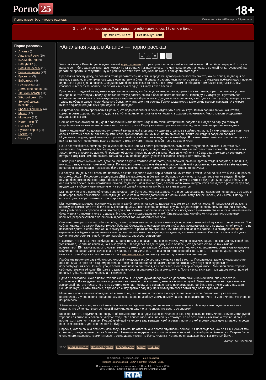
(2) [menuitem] (25, 51)
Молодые (24, 117)
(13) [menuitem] (30, 97)
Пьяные (23, 125)
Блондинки (25, 64)
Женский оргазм (29, 93)
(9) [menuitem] (28, 64)
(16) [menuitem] (32, 68)
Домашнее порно (30, 89)
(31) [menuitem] (32, 93)
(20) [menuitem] (31, 55)
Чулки (22, 138)
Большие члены (29, 72)
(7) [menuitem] (24, 138)
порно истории (131, 64)
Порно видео (23, 19)
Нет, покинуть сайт (149, 35)
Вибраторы (25, 80)
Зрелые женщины (30, 109)
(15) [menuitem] (29, 84)
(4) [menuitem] (28, 80)
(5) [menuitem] (27, 76)
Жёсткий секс (27, 97)
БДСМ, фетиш (28, 59)
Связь (161, 362)
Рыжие (23, 134)
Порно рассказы (150, 358)
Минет (22, 113)
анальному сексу (133, 254)
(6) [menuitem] (30, 59)
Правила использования (115, 362)
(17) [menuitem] (25, 113)
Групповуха (26, 84)
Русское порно (28, 130)
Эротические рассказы (51, 19)
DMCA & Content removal (143, 362)
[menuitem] (23, 19)
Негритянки (26, 121)
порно (235, 229)
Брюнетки (25, 76)
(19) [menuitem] (27, 117)
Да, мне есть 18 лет (117, 35)
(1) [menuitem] (28, 121)
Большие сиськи (29, 68)
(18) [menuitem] (33, 89)
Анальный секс (28, 55)
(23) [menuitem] (32, 72)
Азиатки (23, 51)
